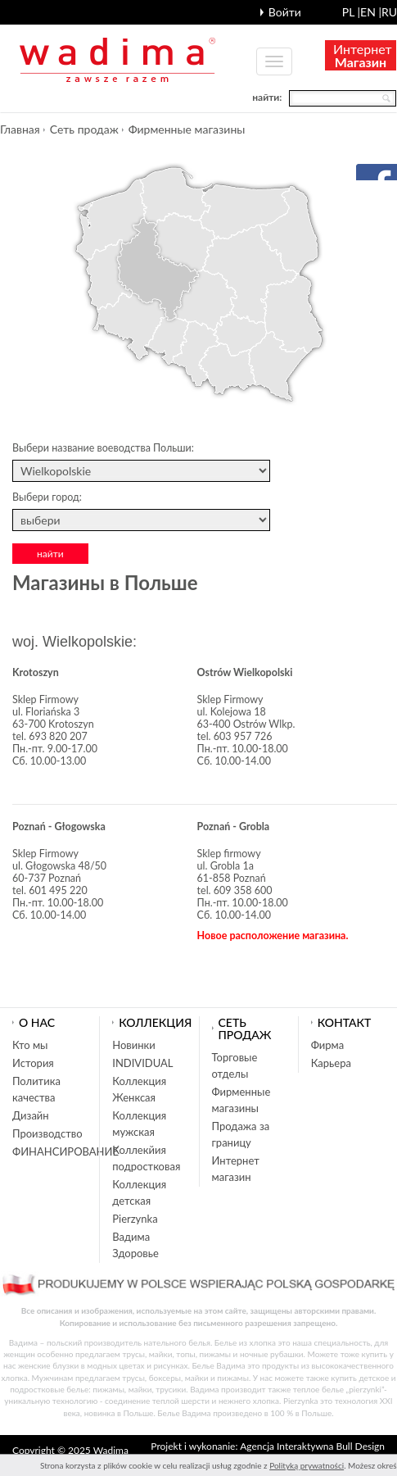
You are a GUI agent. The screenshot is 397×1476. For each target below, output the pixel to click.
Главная (20, 129)
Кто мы (30, 1044)
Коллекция (155, 1022)
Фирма (327, 1044)
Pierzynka (134, 1218)
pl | (351, 12)
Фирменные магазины (187, 129)
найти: (267, 97)
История (33, 1063)
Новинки (134, 1044)
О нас (37, 1022)
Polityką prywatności (306, 1465)
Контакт (345, 1022)
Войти (284, 12)
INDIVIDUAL (142, 1063)
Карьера (331, 1063)
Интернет (362, 55)
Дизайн (30, 1115)
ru (389, 12)
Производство (47, 1133)
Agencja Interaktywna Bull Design (312, 1446)
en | (370, 12)
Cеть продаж (84, 129)
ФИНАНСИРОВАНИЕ (65, 1151)
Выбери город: (47, 497)
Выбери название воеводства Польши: (103, 448)
